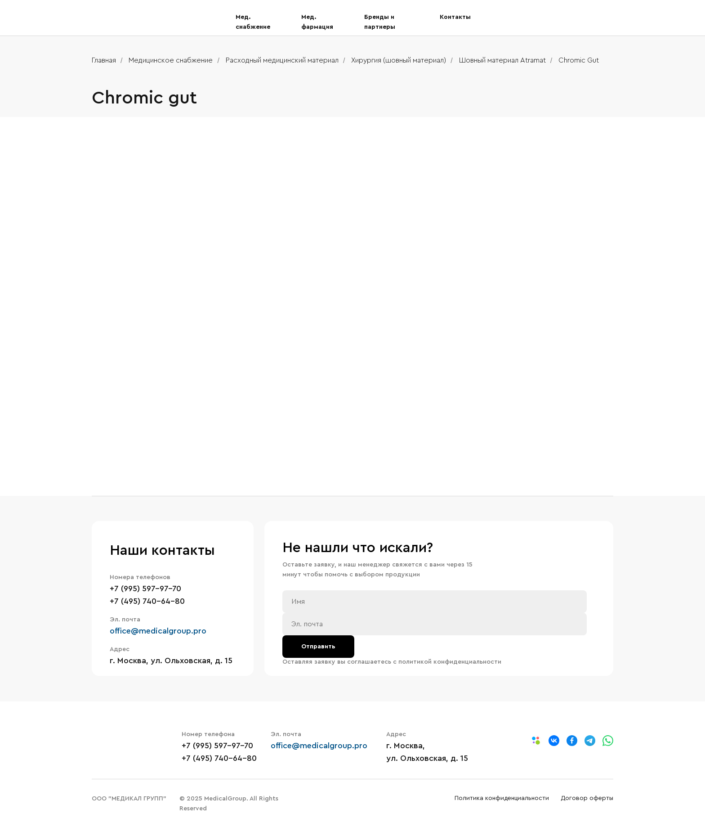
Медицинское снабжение (171, 60)
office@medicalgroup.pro (158, 631)
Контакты (455, 17)
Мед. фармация (317, 22)
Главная (104, 60)
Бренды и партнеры (379, 22)
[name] (434, 601)
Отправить (318, 646)
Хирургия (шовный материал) (398, 60)
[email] (434, 624)
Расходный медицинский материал (282, 60)
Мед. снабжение (253, 22)
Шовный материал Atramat (502, 60)
